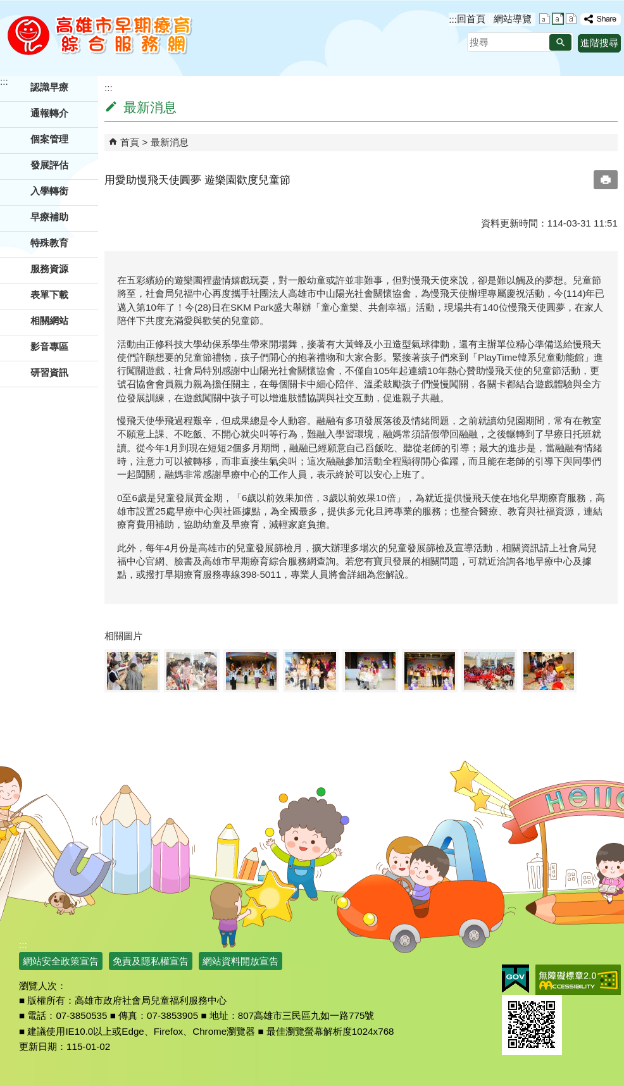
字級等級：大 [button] (571, 18)
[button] (560, 42)
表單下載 (49, 294)
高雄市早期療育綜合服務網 (99, 34)
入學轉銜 (49, 190)
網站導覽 (513, 18)
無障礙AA (578, 979)
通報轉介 (49, 113)
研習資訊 (49, 372)
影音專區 (49, 346)
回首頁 (471, 18)
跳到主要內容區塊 (6, 6)
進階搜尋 (599, 42)
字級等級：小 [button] (544, 18)
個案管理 (49, 139)
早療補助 (49, 216)
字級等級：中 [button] (558, 19)
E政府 (515, 978)
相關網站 (49, 320)
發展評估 (49, 164)
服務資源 (49, 268)
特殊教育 (49, 242)
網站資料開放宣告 (240, 961)
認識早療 (49, 87)
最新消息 (170, 142)
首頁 (129, 142)
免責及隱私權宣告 (151, 961)
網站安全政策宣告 (61, 961)
